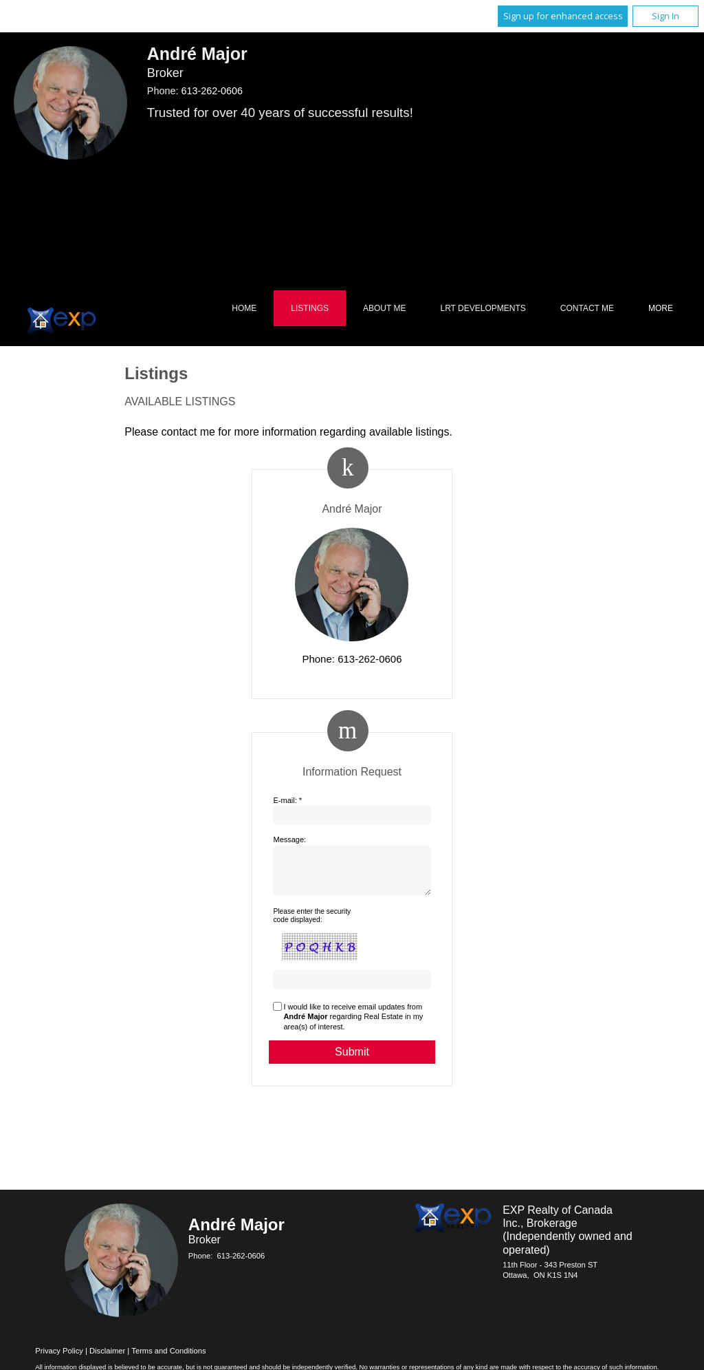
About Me (384, 308)
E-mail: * (287, 800)
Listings (310, 308)
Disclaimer (107, 1359)
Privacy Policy (59, 1359)
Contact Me (587, 308)
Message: (289, 839)
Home (244, 308)
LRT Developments (483, 308)
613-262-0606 (212, 90)
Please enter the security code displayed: (312, 924)
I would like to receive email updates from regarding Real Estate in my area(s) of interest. (353, 1025)
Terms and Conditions (168, 1359)
